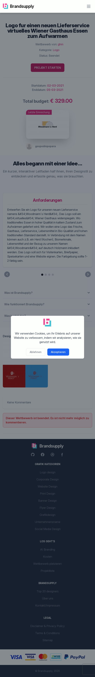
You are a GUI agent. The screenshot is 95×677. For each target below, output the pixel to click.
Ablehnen (36, 351)
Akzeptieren (58, 351)
